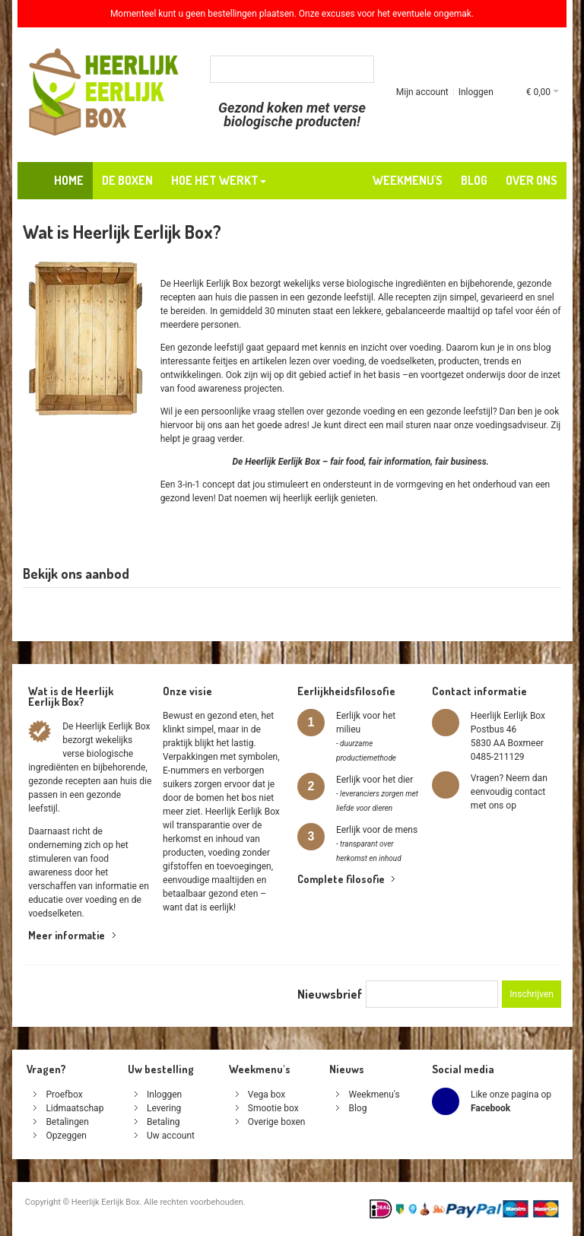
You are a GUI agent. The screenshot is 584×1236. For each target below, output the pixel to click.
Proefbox (64, 1094)
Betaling (163, 1122)
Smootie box (273, 1108)
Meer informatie (66, 935)
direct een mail (373, 425)
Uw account (171, 1135)
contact (530, 791)
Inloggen (476, 92)
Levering (164, 1108)
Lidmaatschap (74, 1108)
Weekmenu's (373, 1094)
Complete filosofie (341, 878)
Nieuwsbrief (329, 994)
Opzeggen (66, 1135)
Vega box (266, 1094)
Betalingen (67, 1122)
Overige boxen (277, 1122)
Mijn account (422, 92)
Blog (357, 1108)
